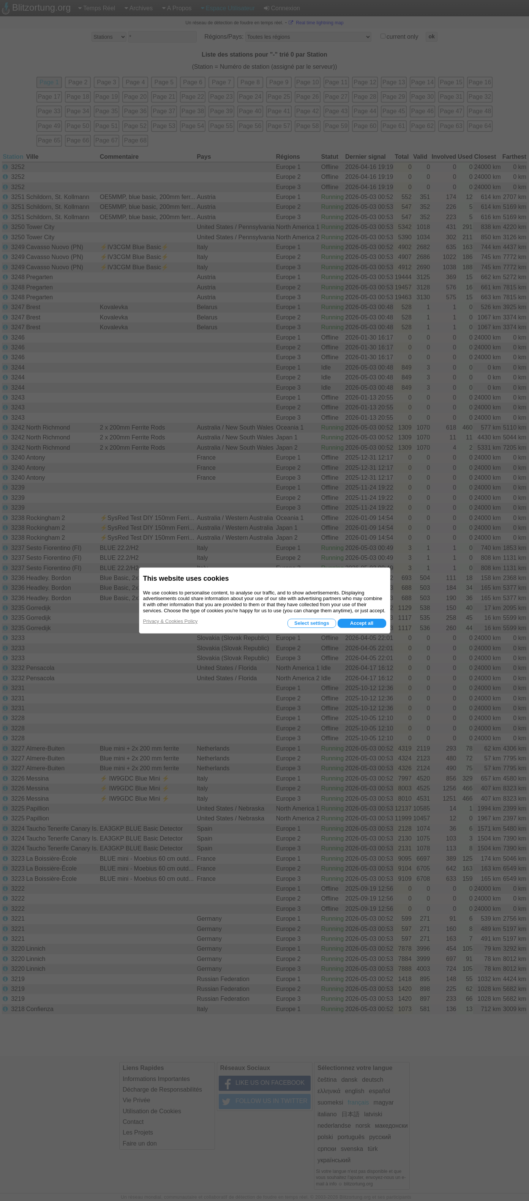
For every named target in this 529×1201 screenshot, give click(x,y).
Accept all (361, 623)
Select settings (311, 623)
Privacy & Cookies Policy (170, 621)
